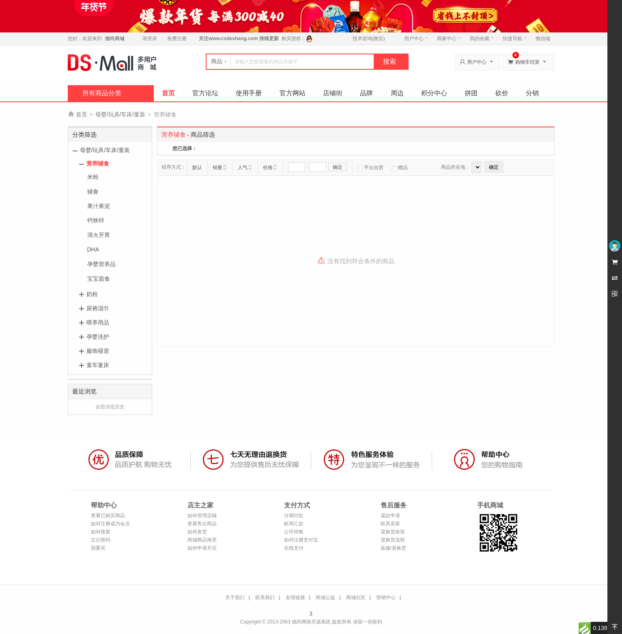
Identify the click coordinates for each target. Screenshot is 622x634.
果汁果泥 (98, 206)
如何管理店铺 (202, 515)
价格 (268, 167)
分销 (532, 93)
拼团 (471, 93)
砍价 (501, 93)
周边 (397, 93)
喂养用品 (97, 322)
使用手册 (249, 93)
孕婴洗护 (97, 336)
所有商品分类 (101, 93)
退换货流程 (393, 540)
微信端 (543, 38)
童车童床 (97, 365)
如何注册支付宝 (301, 540)
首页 (168, 93)
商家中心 (449, 38)
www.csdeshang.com (233, 38)
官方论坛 (205, 93)
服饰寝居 (97, 351)
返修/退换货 (393, 548)
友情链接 (295, 597)
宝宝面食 (98, 278)
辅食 (93, 191)
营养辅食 (97, 163)
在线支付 (293, 548)
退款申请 (390, 515)
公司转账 (293, 532)
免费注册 (177, 38)
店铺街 (332, 93)
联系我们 (265, 597)
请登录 (149, 38)
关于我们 (235, 597)
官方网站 (293, 93)
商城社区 (356, 597)
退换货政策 (393, 532)
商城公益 (325, 597)
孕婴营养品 (101, 264)
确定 (337, 167)
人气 (243, 167)
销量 (217, 167)
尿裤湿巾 (97, 308)
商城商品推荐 (202, 540)
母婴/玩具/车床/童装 (120, 114)
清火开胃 (98, 235)
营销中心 (386, 597)
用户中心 (416, 38)
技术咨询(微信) (369, 38)
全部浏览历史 (110, 407)
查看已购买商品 (108, 515)
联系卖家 (390, 524)
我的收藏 (482, 38)
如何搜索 (100, 532)
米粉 (93, 177)
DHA (93, 249)
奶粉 (92, 294)
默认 (197, 167)
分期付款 (293, 515)
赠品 (400, 167)
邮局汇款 (293, 524)
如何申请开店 (202, 548)
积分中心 (434, 93)
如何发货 (197, 532)
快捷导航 (515, 38)
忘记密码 (100, 540)
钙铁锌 (95, 220)
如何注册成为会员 (110, 524)
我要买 (98, 548)
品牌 (366, 93)
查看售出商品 (202, 524)
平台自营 (370, 167)
